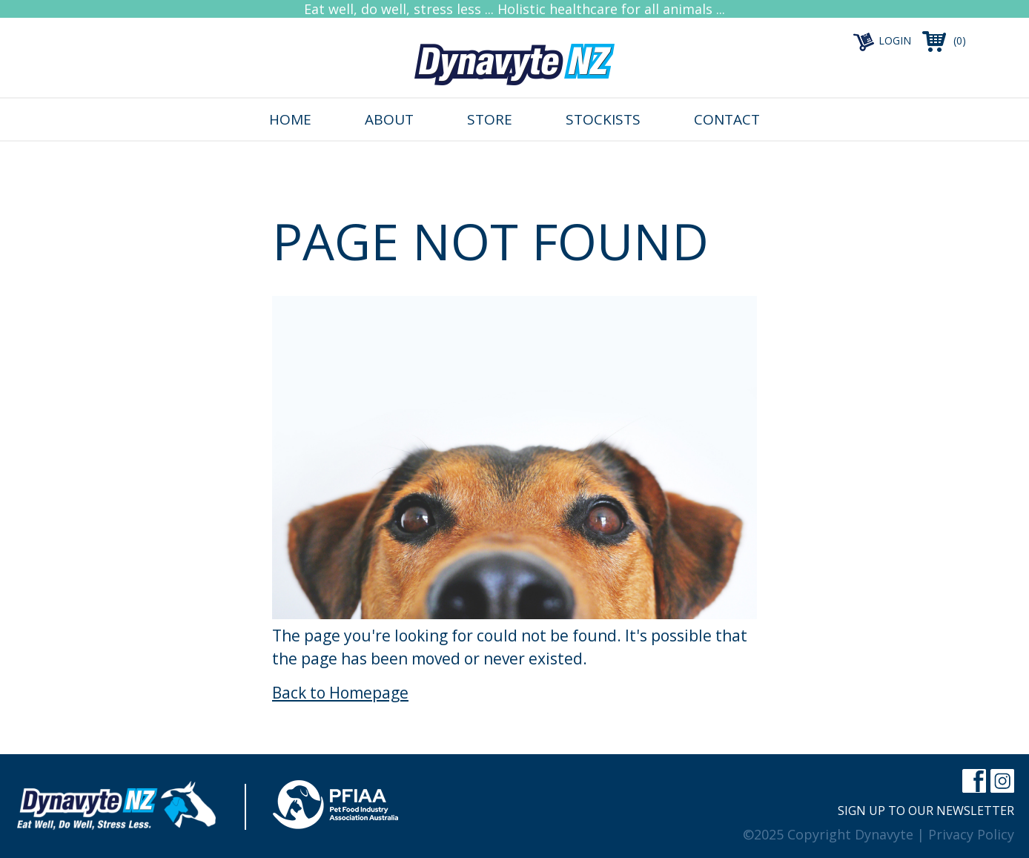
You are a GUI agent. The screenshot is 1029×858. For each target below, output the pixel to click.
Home (290, 119)
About (389, 119)
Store (489, 119)
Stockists (603, 119)
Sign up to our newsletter (926, 810)
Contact (727, 119)
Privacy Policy (971, 834)
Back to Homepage (340, 692)
